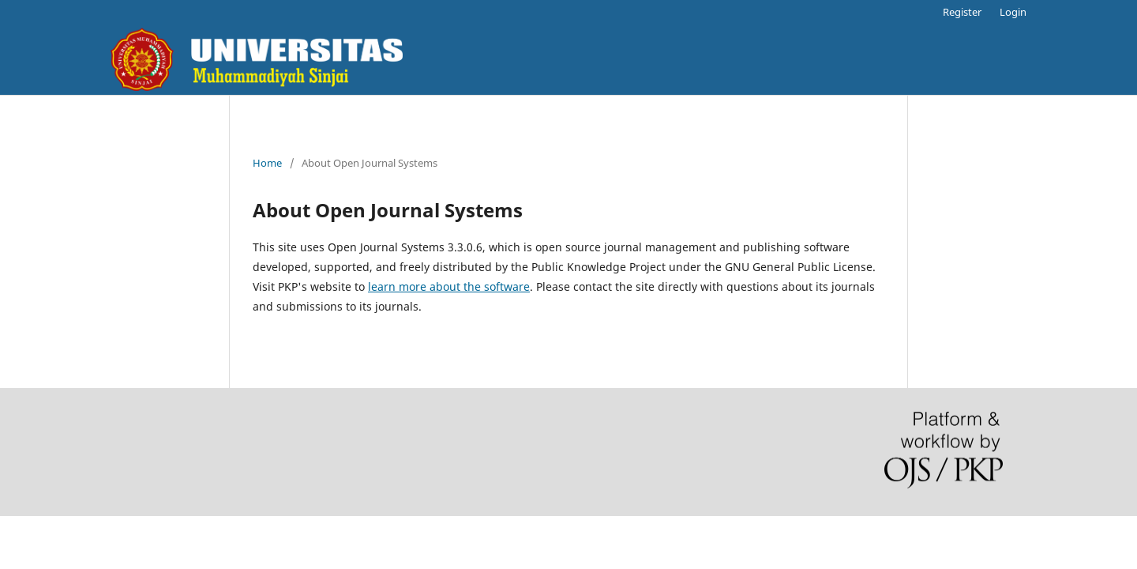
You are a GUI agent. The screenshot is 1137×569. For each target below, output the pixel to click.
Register (962, 12)
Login (1013, 12)
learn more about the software (449, 286)
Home (267, 163)
